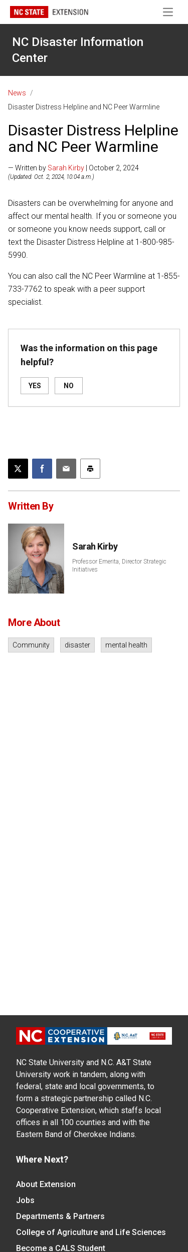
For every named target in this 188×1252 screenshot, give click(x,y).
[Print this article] (90, 469)
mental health (126, 645)
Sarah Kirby (66, 168)
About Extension (46, 1184)
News (17, 93)
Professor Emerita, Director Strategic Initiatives (119, 565)
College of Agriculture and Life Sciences (91, 1232)
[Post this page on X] (18, 469)
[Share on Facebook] (42, 469)
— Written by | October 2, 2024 (73, 168)
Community (31, 645)
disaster (77, 645)
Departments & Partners (60, 1216)
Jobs (25, 1200)
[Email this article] (66, 469)
